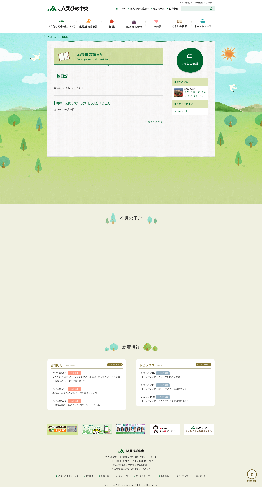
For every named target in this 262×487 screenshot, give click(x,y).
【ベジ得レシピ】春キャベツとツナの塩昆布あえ (165, 401)
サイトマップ (182, 476)
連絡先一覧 (159, 8)
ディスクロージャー (145, 476)
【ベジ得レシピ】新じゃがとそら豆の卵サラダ (164, 389)
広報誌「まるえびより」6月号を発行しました (74, 392)
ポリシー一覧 (122, 476)
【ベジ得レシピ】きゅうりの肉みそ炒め (160, 377)
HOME (122, 8)
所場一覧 (105, 476)
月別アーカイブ (185, 103)
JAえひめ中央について (68, 476)
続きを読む (154, 122)
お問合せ (173, 8)
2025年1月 (182, 111)
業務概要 (90, 476)
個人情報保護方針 (139, 8)
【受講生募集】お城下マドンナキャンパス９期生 (76, 404)
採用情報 (165, 476)
